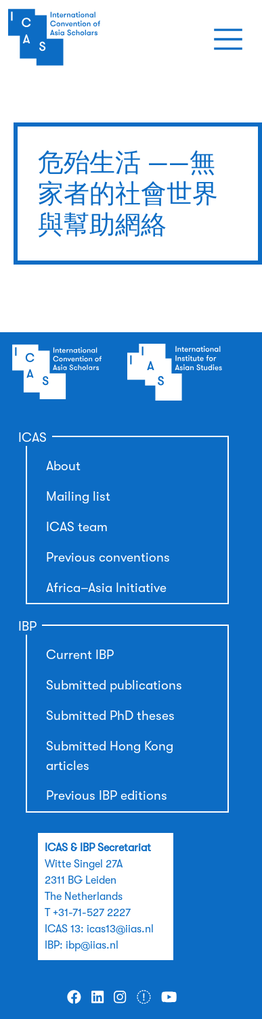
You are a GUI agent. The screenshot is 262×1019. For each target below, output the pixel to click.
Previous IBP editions (106, 795)
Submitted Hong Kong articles (109, 756)
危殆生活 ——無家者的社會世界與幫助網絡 (128, 194)
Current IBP (80, 655)
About (63, 466)
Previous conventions (108, 557)
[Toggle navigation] (228, 39)
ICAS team (77, 527)
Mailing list (78, 496)
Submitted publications (114, 685)
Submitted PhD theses (110, 715)
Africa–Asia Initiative (106, 588)
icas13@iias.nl (120, 929)
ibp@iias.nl (92, 945)
